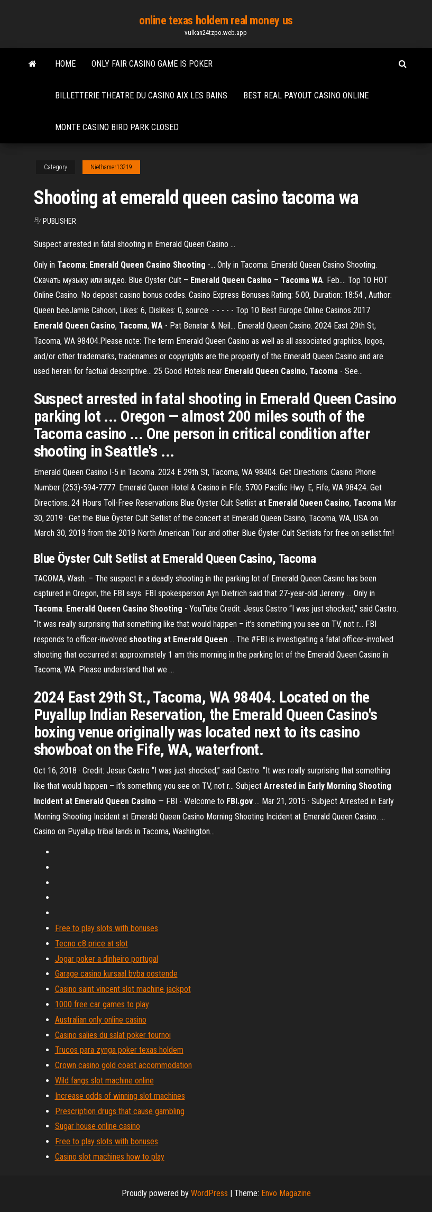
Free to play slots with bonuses (106, 928)
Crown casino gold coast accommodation (123, 1065)
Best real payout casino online (306, 95)
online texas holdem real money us (215, 20)
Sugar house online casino (97, 1126)
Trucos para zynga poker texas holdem (119, 1050)
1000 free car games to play (102, 1004)
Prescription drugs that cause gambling (120, 1111)
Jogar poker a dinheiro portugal (106, 959)
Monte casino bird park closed (117, 127)
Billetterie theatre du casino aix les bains (141, 95)
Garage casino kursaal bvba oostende (116, 974)
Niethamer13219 (111, 167)
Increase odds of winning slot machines (120, 1096)
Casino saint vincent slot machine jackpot (123, 989)
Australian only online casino (100, 1020)
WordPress (209, 1193)
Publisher (59, 221)
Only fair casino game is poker (152, 64)
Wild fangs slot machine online (104, 1081)
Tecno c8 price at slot (91, 943)
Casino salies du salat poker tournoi (113, 1035)
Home (65, 64)
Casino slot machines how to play (109, 1157)
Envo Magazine (286, 1193)
